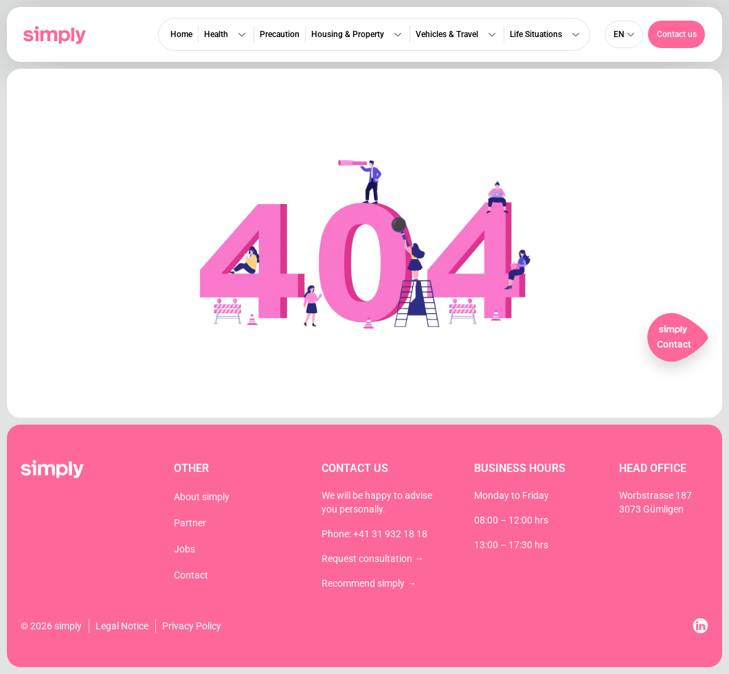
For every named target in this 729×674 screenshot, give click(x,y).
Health (226, 34)
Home (181, 34)
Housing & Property (357, 34)
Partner (190, 522)
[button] (676, 34)
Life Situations (546, 34)
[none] (624, 34)
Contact (191, 575)
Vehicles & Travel (457, 34)
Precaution (280, 34)
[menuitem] (624, 34)
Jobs (184, 548)
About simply (201, 496)
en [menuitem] (619, 34)
